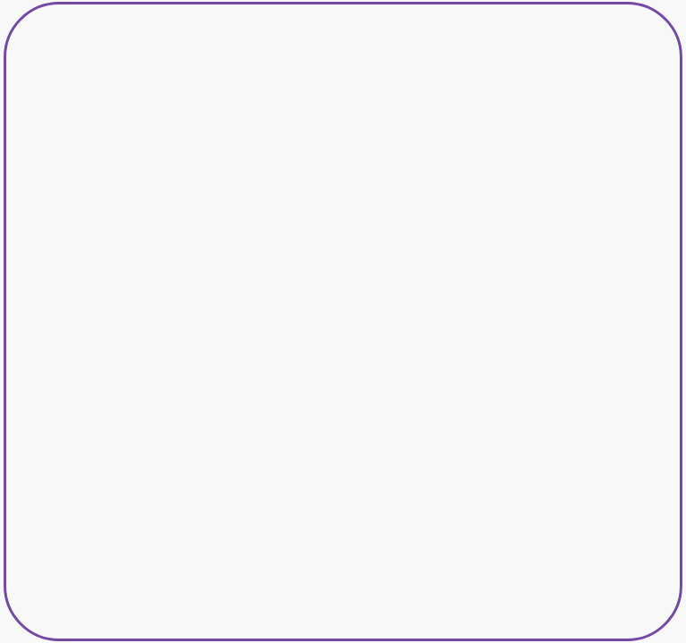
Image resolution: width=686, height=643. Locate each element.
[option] (343, 322)
